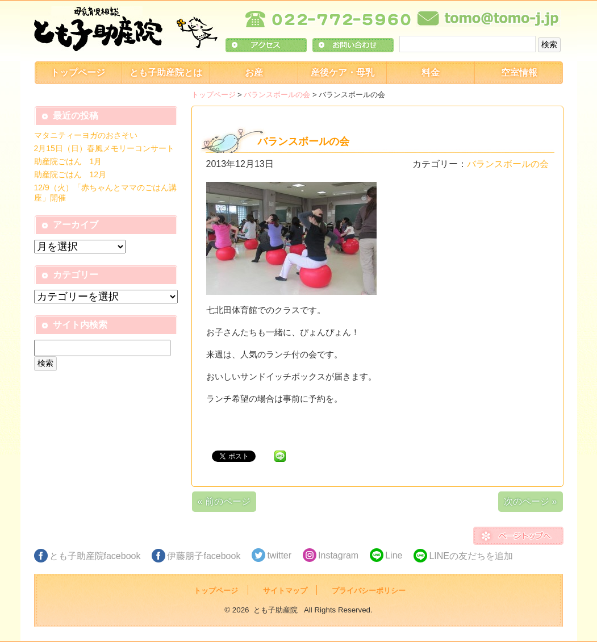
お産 (254, 72)
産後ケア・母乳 (342, 72)
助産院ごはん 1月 (68, 161)
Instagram (338, 555)
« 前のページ (224, 501)
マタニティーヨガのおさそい (85, 135)
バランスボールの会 (277, 94)
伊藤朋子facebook (203, 556)
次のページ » (530, 501)
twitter (279, 555)
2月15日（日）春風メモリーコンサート (104, 148)
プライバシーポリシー (369, 590)
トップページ (78, 72)
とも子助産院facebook (95, 556)
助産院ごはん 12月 (70, 174)
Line (393, 555)
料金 (430, 72)
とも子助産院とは (166, 72)
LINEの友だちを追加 (471, 556)
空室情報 (519, 72)
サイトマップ (285, 590)
